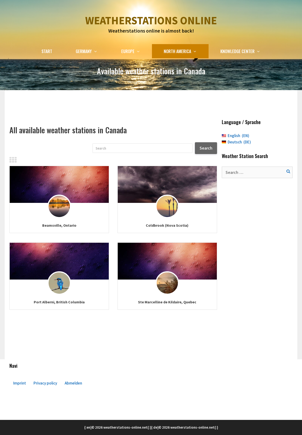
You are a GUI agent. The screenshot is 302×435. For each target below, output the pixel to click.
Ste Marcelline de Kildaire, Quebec (167, 302)
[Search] (142, 148)
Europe (136, 51)
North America (186, 51)
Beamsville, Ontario (59, 225)
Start (47, 51)
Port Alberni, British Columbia (59, 302)
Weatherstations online (151, 20)
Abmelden (73, 383)
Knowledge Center (246, 51)
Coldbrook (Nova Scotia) (167, 225)
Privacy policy (45, 383)
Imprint (19, 383)
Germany (92, 51)
